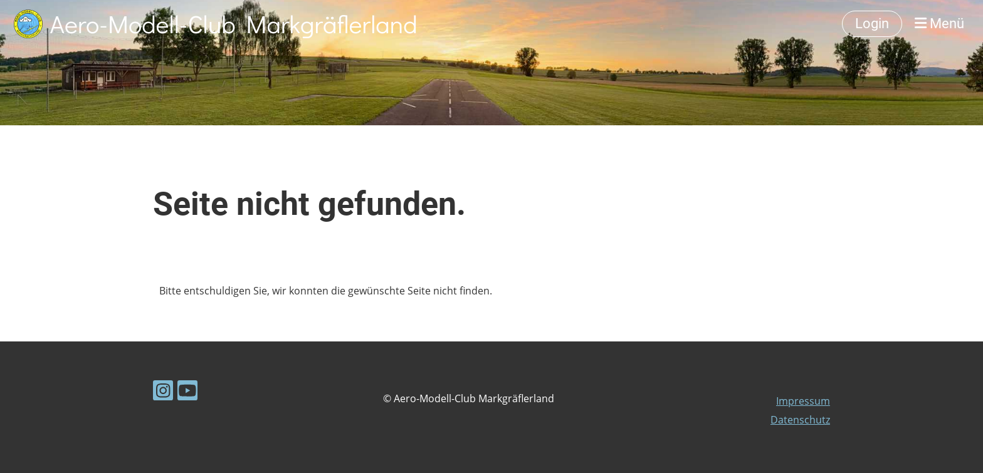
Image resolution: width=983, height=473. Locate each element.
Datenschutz (800, 420)
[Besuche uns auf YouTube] (187, 392)
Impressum (803, 401)
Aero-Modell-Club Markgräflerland (234, 23)
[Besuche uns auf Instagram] (163, 392)
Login (872, 23)
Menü (939, 23)
